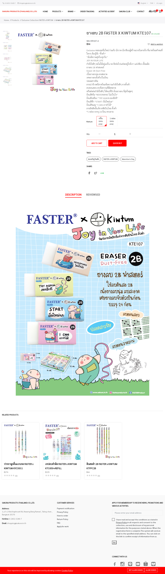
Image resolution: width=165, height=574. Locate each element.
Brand (70, 11)
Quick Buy (117, 143)
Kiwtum (90, 121)
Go (114, 542)
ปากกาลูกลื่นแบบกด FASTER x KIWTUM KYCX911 (18, 466)
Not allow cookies (136, 570)
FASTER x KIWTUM (110, 159)
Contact (140, 11)
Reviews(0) (93, 194)
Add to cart (96, 143)
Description (73, 194)
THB (152, 3)
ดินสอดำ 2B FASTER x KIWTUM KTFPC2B (102, 466)
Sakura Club (124, 11)
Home (45, 11)
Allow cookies (151, 570)
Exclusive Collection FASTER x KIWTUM (37, 20)
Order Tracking (87, 11)
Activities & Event (107, 11)
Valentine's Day (128, 159)
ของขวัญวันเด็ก (93, 159)
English (143, 3)
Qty (88, 134)
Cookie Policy (67, 570)
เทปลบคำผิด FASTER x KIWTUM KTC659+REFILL (61, 466)
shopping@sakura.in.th (27, 3)
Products (56, 11)
